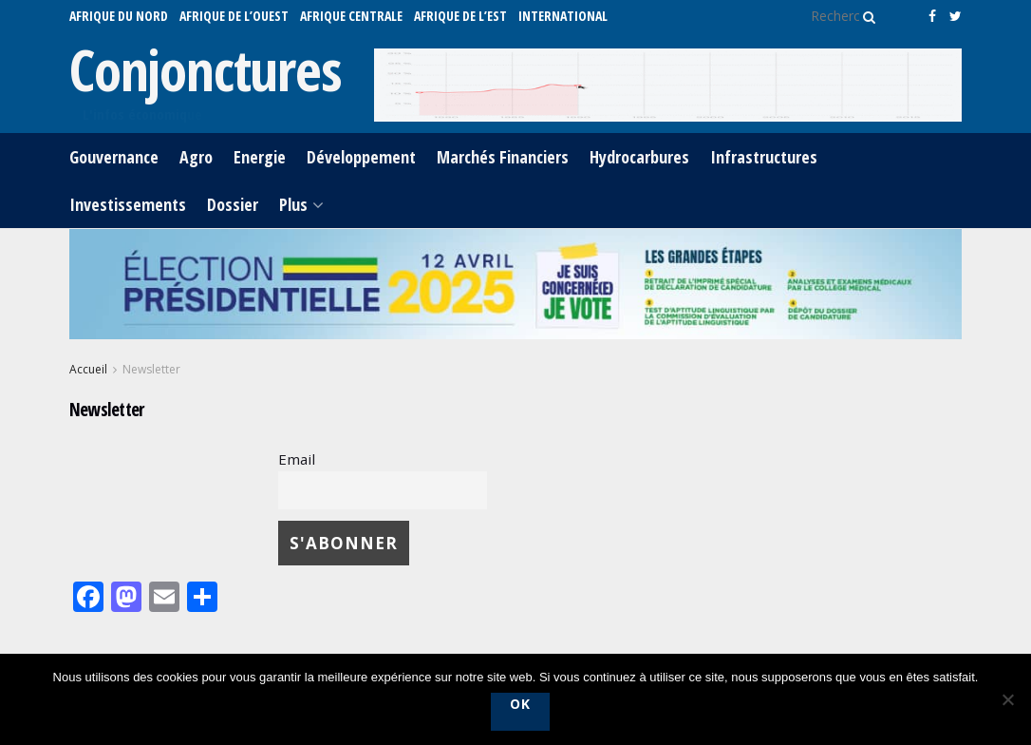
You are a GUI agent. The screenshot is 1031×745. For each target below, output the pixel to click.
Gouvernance (114, 156)
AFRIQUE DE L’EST (460, 16)
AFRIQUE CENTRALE (351, 16)
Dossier (232, 204)
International (563, 16)
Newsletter (151, 369)
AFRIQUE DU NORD (118, 16)
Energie (260, 156)
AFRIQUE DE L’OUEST (234, 16)
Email (296, 458)
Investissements (127, 204)
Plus (293, 204)
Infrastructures (763, 156)
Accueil (88, 369)
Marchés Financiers (503, 156)
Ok (520, 704)
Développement (361, 156)
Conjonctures (205, 69)
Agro (196, 156)
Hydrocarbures (639, 156)
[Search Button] (865, 16)
